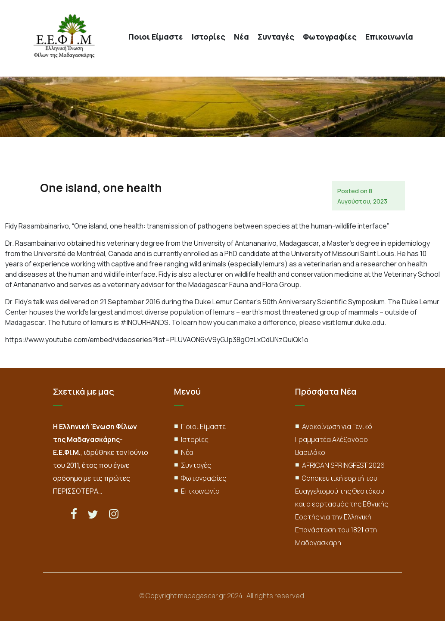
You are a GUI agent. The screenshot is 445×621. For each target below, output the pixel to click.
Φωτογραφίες (330, 37)
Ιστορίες (208, 37)
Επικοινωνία (389, 37)
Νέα (241, 37)
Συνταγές (276, 37)
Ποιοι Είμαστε (155, 37)
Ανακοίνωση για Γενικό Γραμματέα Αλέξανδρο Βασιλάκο (333, 439)
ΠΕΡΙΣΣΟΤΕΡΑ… (77, 491)
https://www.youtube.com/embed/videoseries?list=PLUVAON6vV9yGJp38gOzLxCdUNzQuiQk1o (156, 339)
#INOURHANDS (144, 322)
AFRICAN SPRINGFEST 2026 (343, 465)
